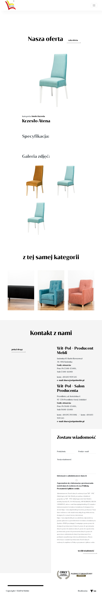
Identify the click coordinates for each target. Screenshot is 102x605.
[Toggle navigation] (94, 5)
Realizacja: (87, 591)
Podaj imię (61, 451)
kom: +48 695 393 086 (67, 415)
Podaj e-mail (83, 451)
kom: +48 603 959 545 (67, 377)
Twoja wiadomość (64, 459)
